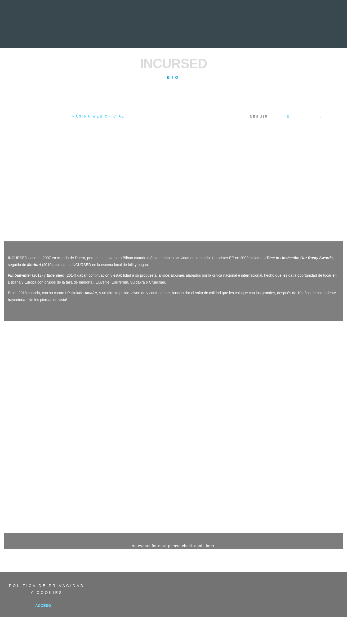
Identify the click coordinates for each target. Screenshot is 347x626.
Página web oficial (98, 116)
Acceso (43, 605)
